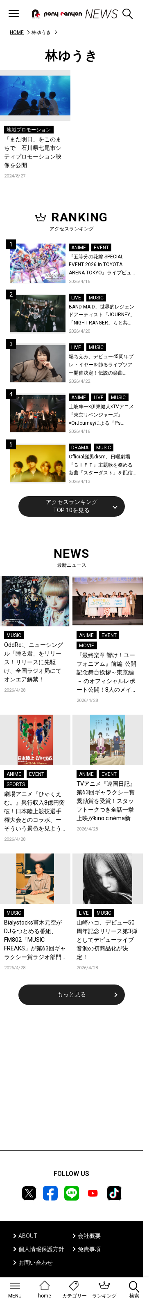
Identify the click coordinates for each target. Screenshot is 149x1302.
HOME (17, 32)
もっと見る (71, 994)
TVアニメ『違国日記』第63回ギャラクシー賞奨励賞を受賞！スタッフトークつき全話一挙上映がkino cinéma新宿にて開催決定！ (106, 801)
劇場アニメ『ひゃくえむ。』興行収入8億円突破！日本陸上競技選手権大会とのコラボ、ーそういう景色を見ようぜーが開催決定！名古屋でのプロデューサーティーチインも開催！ (34, 812)
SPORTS (16, 784)
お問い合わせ (35, 1262)
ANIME (78, 248)
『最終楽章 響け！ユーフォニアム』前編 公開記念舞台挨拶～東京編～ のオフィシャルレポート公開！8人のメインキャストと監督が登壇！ (107, 673)
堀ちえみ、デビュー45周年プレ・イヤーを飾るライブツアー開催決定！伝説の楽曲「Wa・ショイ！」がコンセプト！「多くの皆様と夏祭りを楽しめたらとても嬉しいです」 (102, 365)
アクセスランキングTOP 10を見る (71, 506)
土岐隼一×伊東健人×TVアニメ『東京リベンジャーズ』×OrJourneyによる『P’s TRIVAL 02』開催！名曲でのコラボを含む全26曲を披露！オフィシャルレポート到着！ (102, 415)
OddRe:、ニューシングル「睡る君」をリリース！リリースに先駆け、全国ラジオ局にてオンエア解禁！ (33, 662)
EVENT (101, 248)
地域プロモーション (29, 130)
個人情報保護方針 (41, 1249)
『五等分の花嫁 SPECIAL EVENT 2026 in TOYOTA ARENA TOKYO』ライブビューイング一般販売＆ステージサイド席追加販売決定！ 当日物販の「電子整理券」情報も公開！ (102, 265)
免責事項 (89, 1249)
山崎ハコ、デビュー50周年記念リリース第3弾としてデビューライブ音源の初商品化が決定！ (107, 939)
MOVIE (86, 646)
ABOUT (27, 1236)
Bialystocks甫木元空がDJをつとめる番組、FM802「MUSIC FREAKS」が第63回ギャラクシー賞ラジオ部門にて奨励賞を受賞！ (35, 940)
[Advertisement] (71, 1083)
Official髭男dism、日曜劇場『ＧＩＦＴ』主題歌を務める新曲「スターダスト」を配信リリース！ (101, 465)
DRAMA (79, 448)
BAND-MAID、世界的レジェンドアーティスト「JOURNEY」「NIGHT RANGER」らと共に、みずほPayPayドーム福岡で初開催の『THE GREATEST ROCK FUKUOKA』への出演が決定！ (102, 315)
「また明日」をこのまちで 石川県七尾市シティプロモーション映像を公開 (32, 152)
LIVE (76, 298)
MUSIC (96, 298)
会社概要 (89, 1236)
